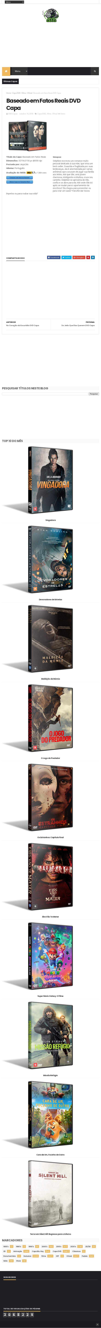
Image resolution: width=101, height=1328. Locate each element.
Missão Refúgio (50, 1075)
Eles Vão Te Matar (50, 916)
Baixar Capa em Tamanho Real (20, 182)
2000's (44, 1246)
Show (18, 1261)
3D (4, 1251)
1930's (5, 1246)
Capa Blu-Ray (38, 1251)
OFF (57, 1256)
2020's (73, 1246)
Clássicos (76, 1251)
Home (8, 93)
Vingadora (50, 520)
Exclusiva (27, 1256)
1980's (18, 1246)
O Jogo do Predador (50, 758)
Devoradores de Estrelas (50, 599)
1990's (31, 1246)
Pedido (85, 1256)
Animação (17, 1251)
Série (5, 1261)
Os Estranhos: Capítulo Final (50, 837)
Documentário (9, 1256)
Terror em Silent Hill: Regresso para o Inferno (50, 1234)
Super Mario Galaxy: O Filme (50, 996)
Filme (24, 93)
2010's (58, 1246)
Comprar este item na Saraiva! (19, 177)
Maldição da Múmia (50, 678)
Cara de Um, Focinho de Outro (50, 1154)
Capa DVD (16, 93)
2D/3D (88, 1246)
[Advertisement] (50, 45)
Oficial (29, 93)
